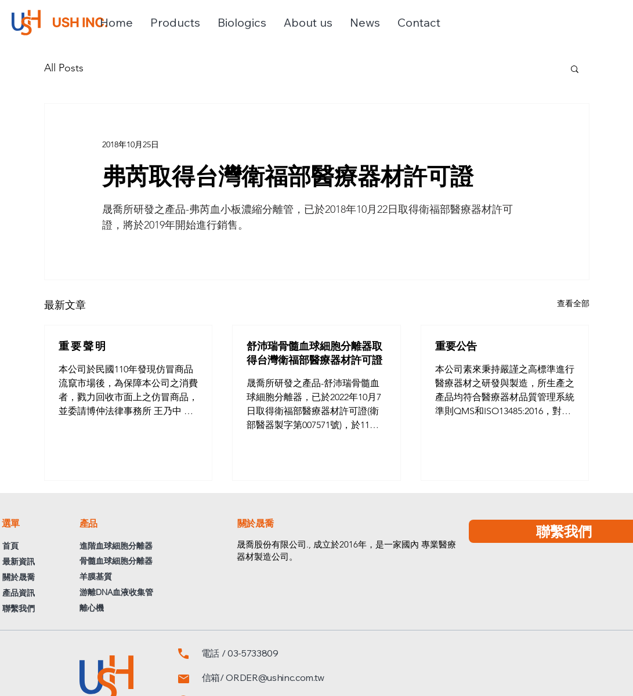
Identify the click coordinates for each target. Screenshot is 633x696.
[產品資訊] (28, 593)
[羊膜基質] (146, 576)
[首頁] (18, 546)
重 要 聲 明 (82, 345)
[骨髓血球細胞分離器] (155, 561)
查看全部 (573, 303)
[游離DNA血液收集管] (146, 592)
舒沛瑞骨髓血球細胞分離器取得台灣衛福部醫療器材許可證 (314, 352)
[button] (175, 22)
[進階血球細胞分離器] (132, 546)
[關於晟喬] (29, 577)
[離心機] (146, 608)
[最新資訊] (27, 561)
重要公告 (456, 345)
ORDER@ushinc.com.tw (275, 677)
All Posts (64, 67)
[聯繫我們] (28, 608)
